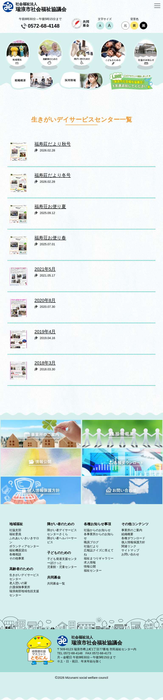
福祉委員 (15, 534)
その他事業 (16, 558)
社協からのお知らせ (97, 530)
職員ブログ (91, 542)
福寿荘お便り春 (50, 237)
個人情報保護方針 (133, 542)
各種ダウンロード (133, 538)
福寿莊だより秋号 (52, 143)
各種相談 (15, 554)
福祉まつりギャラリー (99, 558)
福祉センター (93, 570)
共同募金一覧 (56, 583)
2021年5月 (45, 269)
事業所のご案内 (131, 530)
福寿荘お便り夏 (50, 206)
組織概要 (127, 534)
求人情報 (90, 562)
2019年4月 (45, 331)
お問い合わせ (130, 554)
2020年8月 (45, 300)
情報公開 (90, 566)
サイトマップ (130, 550)
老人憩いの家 (18, 583)
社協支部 (15, 530)
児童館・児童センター (62, 567)
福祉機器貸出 (18, 550)
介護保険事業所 (19, 587)
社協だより (91, 546)
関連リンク (128, 546)
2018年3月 (45, 362)
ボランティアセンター (24, 546)
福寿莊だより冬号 (52, 175)
